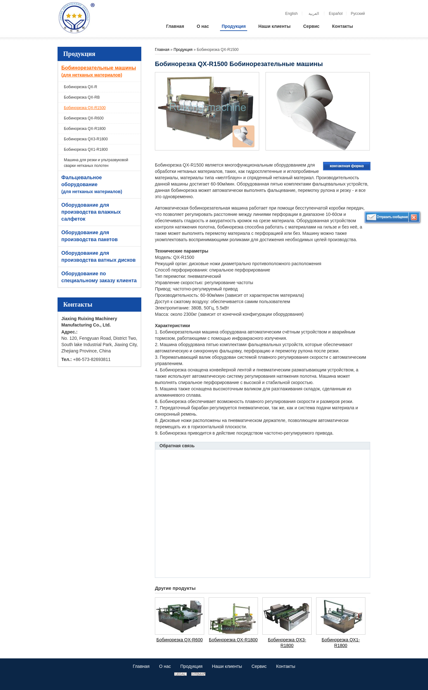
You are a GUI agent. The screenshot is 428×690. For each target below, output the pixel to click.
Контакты (77, 304)
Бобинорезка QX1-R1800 (86, 149)
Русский (358, 13)
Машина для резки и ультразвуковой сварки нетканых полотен (96, 163)
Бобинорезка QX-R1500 (85, 108)
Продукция (79, 53)
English (291, 13)
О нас (165, 666)
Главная (162, 49)
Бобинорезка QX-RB (82, 97)
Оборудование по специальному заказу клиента (99, 277)
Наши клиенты (227, 666)
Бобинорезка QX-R (80, 87)
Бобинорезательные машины (100, 71)
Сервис (259, 666)
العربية (314, 13)
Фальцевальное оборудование (100, 185)
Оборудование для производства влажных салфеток (91, 212)
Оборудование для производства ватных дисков (98, 256)
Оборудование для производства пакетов (89, 236)
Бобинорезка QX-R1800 (85, 128)
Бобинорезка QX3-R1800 (86, 139)
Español (335, 13)
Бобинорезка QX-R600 (84, 118)
